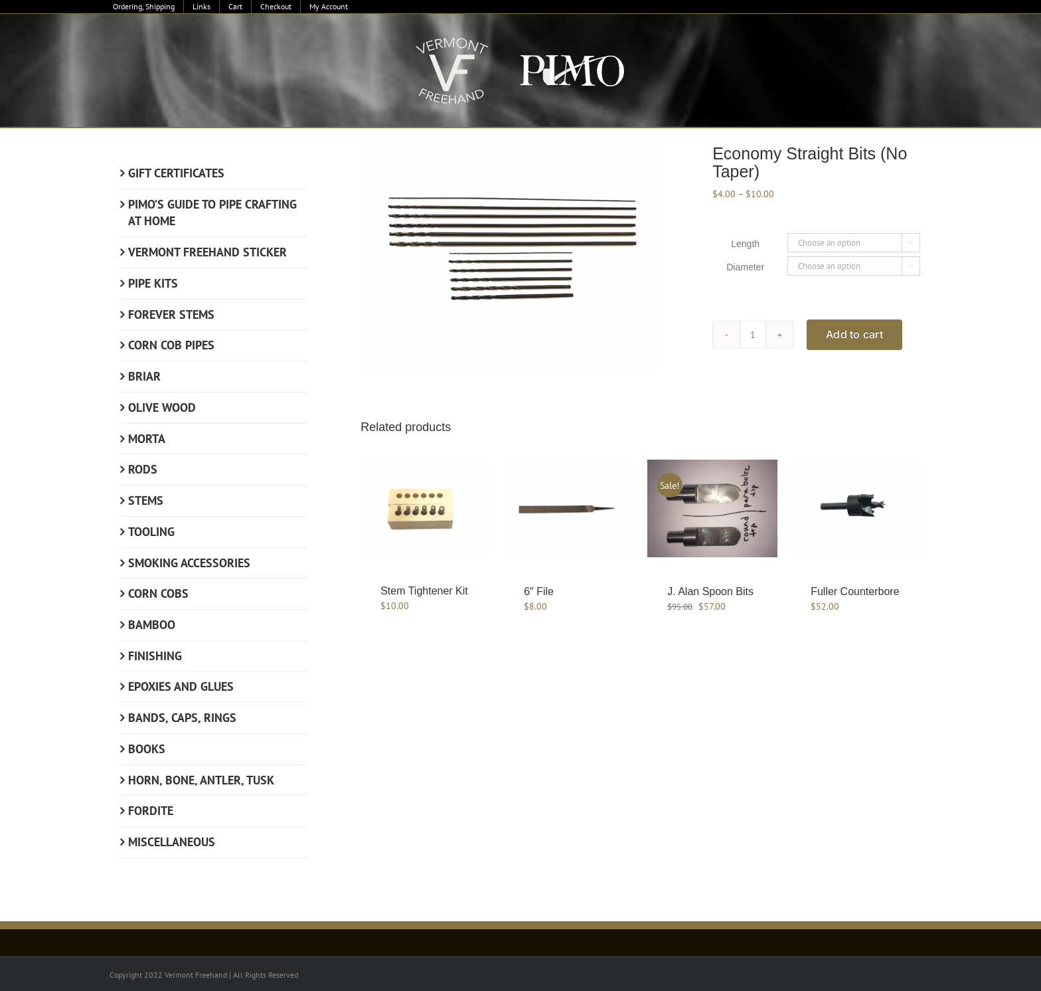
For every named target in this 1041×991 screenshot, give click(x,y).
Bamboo (151, 624)
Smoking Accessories (189, 563)
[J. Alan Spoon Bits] (712, 508)
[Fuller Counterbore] (856, 508)
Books (146, 749)
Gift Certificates (176, 173)
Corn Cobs (158, 593)
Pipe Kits (153, 283)
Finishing (155, 656)
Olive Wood (162, 407)
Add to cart (854, 334)
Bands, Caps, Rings (182, 717)
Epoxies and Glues (181, 686)
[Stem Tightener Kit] (425, 508)
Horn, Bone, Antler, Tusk (201, 780)
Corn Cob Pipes (171, 345)
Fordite (150, 810)
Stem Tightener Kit (424, 590)
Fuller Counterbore (855, 591)
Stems (145, 500)
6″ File (539, 591)
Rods (142, 469)
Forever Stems (171, 314)
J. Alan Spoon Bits (710, 591)
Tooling (151, 531)
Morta (146, 438)
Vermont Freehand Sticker (207, 252)
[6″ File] (569, 508)
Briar (144, 376)
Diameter (745, 267)
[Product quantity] (753, 334)
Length (745, 243)
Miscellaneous (171, 842)
